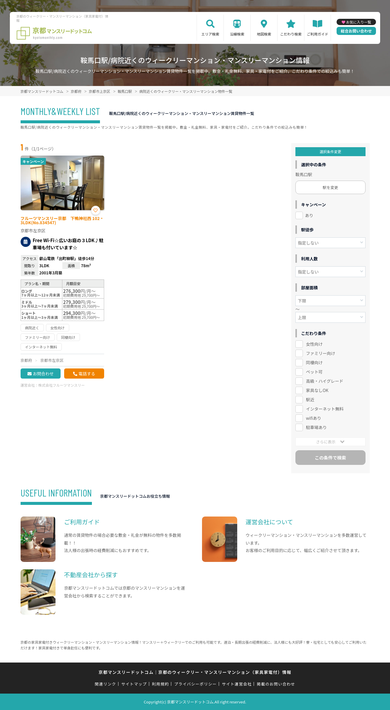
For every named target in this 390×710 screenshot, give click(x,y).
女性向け (314, 344)
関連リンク (105, 684)
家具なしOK (317, 390)
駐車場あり (316, 427)
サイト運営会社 (237, 684)
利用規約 (160, 684)
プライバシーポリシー (195, 684)
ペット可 (314, 372)
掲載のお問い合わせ (276, 684)
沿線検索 (237, 33)
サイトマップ (134, 684)
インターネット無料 (324, 409)
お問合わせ (43, 373)
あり (309, 215)
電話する (86, 373)
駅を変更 (330, 187)
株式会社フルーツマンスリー (61, 385)
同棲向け (314, 362)
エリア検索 (210, 33)
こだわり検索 (291, 33)
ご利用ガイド (317, 33)
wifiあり (313, 418)
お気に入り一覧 (358, 21)
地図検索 (264, 33)
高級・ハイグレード (324, 381)
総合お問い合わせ (356, 31)
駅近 (310, 399)
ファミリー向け (320, 353)
